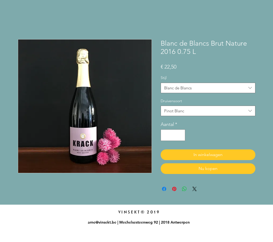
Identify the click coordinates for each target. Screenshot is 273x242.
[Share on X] (194, 189)
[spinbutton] (173, 135)
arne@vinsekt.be (102, 222)
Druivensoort (171, 100)
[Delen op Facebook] (164, 189)
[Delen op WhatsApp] (184, 189)
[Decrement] (165, 135)
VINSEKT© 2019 (139, 212)
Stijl (164, 77)
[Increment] (180, 135)
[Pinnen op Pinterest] (174, 189)
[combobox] (208, 88)
